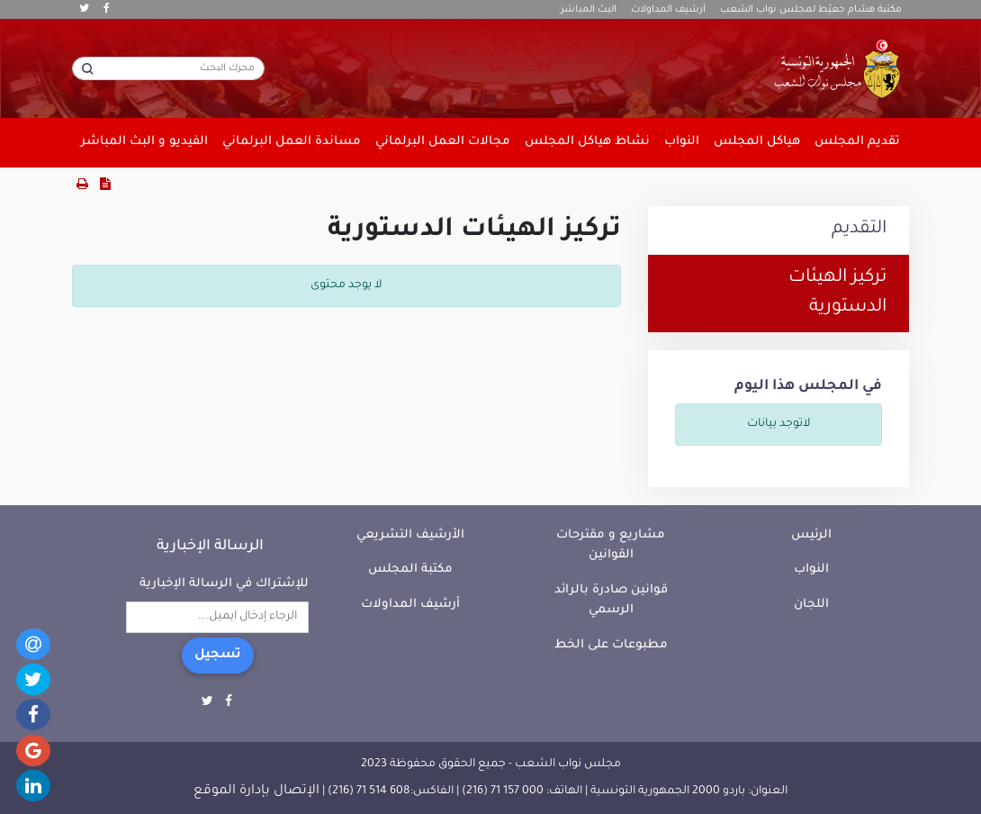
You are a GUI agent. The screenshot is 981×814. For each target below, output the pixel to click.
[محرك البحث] (168, 68)
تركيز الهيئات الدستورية (837, 293)
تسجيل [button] (217, 655)
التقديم (859, 230)
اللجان (811, 604)
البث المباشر (588, 10)
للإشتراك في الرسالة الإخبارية (224, 584)
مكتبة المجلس (410, 569)
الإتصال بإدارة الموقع (257, 791)
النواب (811, 569)
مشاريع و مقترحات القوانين (610, 546)
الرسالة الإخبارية (210, 546)
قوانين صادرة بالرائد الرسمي (611, 600)
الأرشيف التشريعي (410, 535)
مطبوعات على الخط (611, 645)
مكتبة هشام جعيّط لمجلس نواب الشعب (811, 10)
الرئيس (811, 535)
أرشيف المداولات (668, 10)
